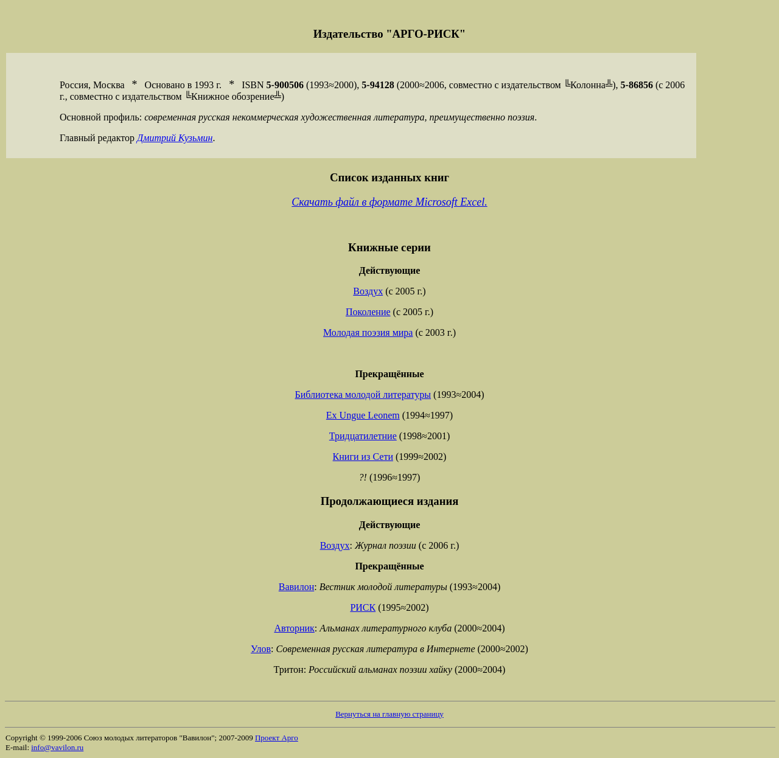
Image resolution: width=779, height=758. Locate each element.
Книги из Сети (363, 456)
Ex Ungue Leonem (363, 415)
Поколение (368, 312)
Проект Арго (276, 737)
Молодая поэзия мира (368, 332)
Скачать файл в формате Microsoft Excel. (389, 202)
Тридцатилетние (363, 436)
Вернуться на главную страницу (389, 713)
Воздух (368, 291)
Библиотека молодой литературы (363, 394)
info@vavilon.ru (57, 747)
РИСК (363, 607)
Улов (261, 649)
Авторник (294, 628)
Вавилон (296, 587)
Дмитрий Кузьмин (174, 138)
